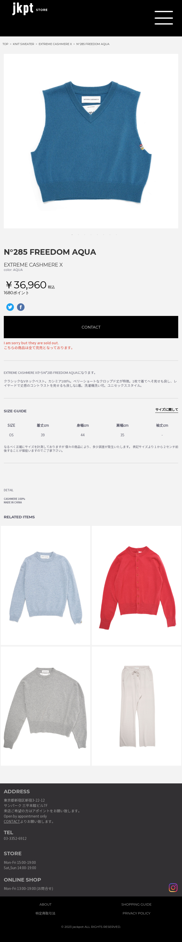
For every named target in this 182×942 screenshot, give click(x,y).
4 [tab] (88, 232)
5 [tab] (94, 232)
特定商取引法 (45, 912)
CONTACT (91, 327)
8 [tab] (113, 232)
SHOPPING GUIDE (136, 903)
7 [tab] (107, 232)
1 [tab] (69, 232)
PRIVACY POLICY (136, 912)
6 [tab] (101, 232)
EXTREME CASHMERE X (33, 265)
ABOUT (45, 903)
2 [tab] (75, 232)
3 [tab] (82, 232)
